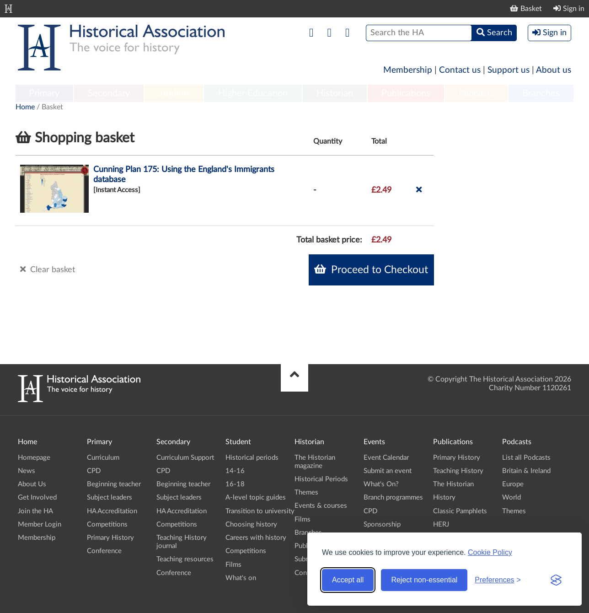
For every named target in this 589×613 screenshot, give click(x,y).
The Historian (453, 484)
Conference (104, 551)
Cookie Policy (490, 552)
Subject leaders (109, 497)
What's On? (381, 484)
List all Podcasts (526, 457)
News (26, 471)
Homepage (34, 457)
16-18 (235, 484)
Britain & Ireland (526, 471)
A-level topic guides (255, 497)
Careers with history (255, 537)
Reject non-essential (424, 580)
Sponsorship (382, 524)
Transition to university (259, 511)
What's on (240, 578)
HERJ (441, 524)
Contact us (460, 70)
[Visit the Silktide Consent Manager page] (556, 580)
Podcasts (476, 93)
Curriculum (103, 457)
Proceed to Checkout (371, 269)
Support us (508, 70)
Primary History (110, 537)
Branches (541, 93)
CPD (94, 471)
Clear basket (47, 269)
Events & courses (320, 505)
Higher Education (253, 93)
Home (25, 107)
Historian (334, 93)
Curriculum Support (185, 457)
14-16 (235, 471)
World (511, 497)
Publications (405, 93)
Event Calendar (386, 457)
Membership (407, 70)
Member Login (39, 524)
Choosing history (251, 524)
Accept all (348, 580)
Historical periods (251, 457)
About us (553, 70)
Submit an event (388, 471)
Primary (44, 93)
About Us (32, 484)
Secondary (109, 93)
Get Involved (37, 497)
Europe (513, 484)
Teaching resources (185, 559)
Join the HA (35, 511)
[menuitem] (44, 94)
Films (233, 564)
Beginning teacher (114, 484)
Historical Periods (321, 479)
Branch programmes (393, 497)
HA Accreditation (112, 511)
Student (173, 93)
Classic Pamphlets (460, 511)
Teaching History (458, 471)
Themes (306, 492)
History (444, 497)
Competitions (107, 524)
